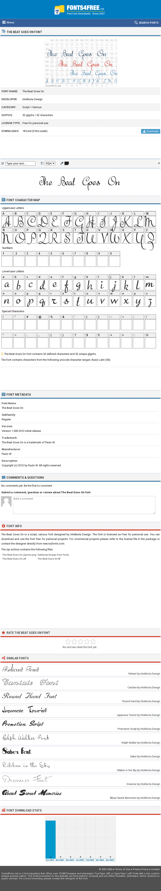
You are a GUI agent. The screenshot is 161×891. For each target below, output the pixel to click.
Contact (155, 869)
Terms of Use (122, 869)
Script (26, 107)
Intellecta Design (32, 99)
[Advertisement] (80, 147)
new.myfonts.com (53, 543)
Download (150, 131)
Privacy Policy (140, 869)
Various (37, 107)
